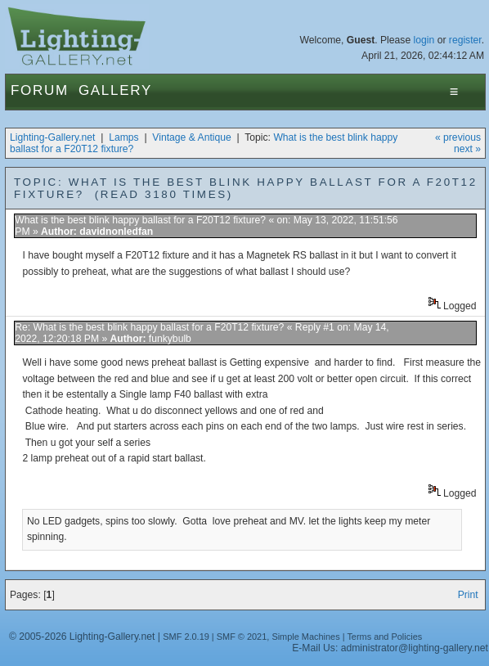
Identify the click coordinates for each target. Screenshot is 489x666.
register (465, 40)
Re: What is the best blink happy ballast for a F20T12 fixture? (149, 327)
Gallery (115, 90)
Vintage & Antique (191, 137)
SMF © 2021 (242, 636)
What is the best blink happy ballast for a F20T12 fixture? (140, 220)
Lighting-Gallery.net (53, 137)
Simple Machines (305, 636)
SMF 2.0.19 (186, 636)
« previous (458, 137)
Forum (40, 90)
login (424, 40)
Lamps (124, 137)
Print (468, 595)
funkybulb (170, 338)
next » (467, 149)
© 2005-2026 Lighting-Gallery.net (82, 636)
